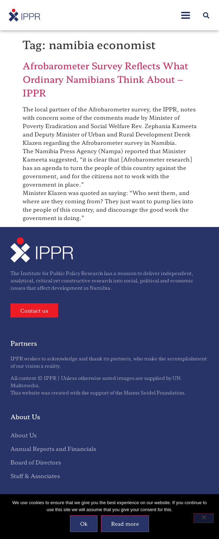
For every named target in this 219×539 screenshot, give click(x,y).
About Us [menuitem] (23, 435)
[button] (206, 15)
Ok (83, 523)
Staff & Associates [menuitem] (35, 475)
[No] (204, 518)
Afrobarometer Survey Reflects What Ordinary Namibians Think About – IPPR (105, 79)
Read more (125, 523)
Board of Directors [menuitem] (35, 462)
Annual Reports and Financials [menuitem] (53, 448)
